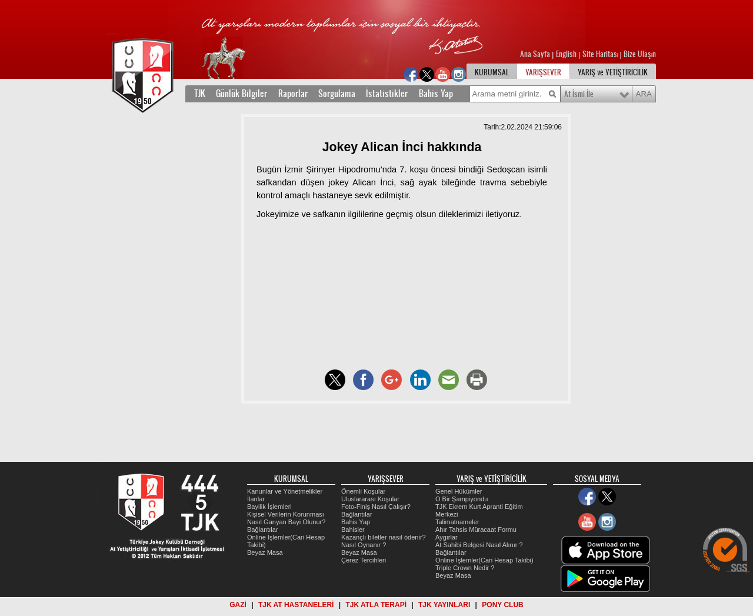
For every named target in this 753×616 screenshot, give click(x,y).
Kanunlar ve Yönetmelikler (284, 491)
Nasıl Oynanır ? (363, 544)
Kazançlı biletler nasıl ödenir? (383, 537)
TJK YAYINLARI (444, 605)
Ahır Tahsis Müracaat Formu (476, 529)
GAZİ (237, 605)
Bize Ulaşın (640, 54)
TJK (199, 93)
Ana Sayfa (536, 54)
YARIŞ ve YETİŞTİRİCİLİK (613, 72)
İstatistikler (387, 93)
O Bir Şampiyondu (461, 498)
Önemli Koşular (363, 491)
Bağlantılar (262, 529)
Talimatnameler (457, 521)
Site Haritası (601, 54)
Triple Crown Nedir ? (464, 567)
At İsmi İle (579, 94)
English (566, 54)
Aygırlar (446, 537)
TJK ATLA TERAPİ (376, 605)
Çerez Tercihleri (363, 560)
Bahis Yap (436, 93)
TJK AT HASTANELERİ (296, 605)
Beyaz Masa (265, 552)
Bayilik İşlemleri (269, 506)
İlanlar (256, 498)
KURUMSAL (492, 72)
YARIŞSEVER (543, 72)
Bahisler (353, 529)
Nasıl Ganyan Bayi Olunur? (286, 521)
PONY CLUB (502, 605)
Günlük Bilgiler (241, 93)
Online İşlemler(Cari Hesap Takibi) (484, 560)
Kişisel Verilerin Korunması (285, 514)
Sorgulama (336, 93)
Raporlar (293, 93)
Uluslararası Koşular (370, 498)
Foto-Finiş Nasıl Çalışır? (376, 506)
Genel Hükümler (458, 491)
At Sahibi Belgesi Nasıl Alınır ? (479, 544)
